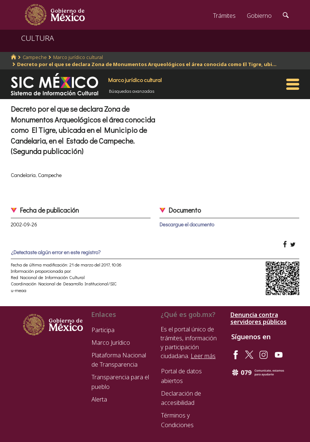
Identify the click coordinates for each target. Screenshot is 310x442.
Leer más (203, 356)
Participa (102, 330)
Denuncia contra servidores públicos (258, 318)
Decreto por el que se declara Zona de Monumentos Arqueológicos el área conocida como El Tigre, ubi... (147, 64)
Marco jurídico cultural (78, 57)
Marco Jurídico (110, 342)
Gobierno (259, 16)
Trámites (224, 16)
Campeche (35, 57)
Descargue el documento (186, 224)
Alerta (99, 399)
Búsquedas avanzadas (131, 91)
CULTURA (37, 38)
